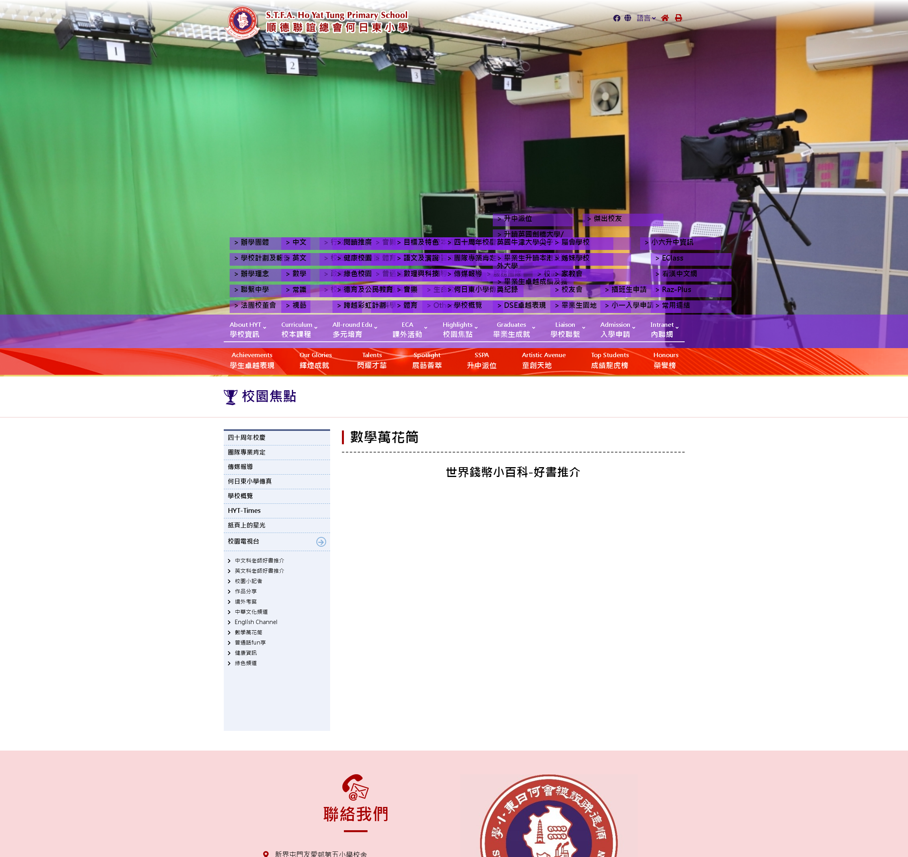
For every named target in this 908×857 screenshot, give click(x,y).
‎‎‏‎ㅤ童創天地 (544, 360)
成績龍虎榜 (610, 360)
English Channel (256, 622)
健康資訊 (246, 652)
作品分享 (246, 591)
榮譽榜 (666, 360)
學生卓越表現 (252, 360)
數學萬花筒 (248, 632)
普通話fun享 (250, 642)
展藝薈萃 (427, 360)
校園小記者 (248, 581)
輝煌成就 (315, 360)
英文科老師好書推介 (259, 570)
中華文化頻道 (251, 611)
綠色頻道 (246, 663)
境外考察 (246, 601)
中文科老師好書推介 (259, 560)
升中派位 (482, 360)
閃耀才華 (372, 360)
